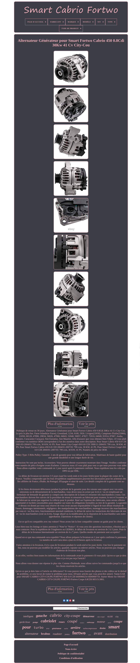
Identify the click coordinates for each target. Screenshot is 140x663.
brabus (45, 633)
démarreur (88, 616)
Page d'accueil (71, 644)
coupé (72, 621)
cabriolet (48, 621)
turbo (38, 628)
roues (62, 621)
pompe (35, 622)
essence (82, 622)
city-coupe (72, 615)
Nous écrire (71, 649)
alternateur (31, 633)
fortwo (78, 632)
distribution (111, 633)
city (117, 616)
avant (98, 633)
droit (47, 628)
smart (114, 626)
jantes (67, 634)
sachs (66, 628)
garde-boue (24, 622)
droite (103, 628)
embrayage (90, 622)
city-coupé (101, 617)
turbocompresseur (90, 628)
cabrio (56, 615)
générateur (56, 628)
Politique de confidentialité (71, 653)
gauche (41, 616)
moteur (101, 621)
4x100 (110, 616)
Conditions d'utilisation (71, 658)
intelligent (28, 616)
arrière (75, 627)
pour (26, 627)
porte (109, 622)
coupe (118, 621)
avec (89, 635)
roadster (57, 633)
